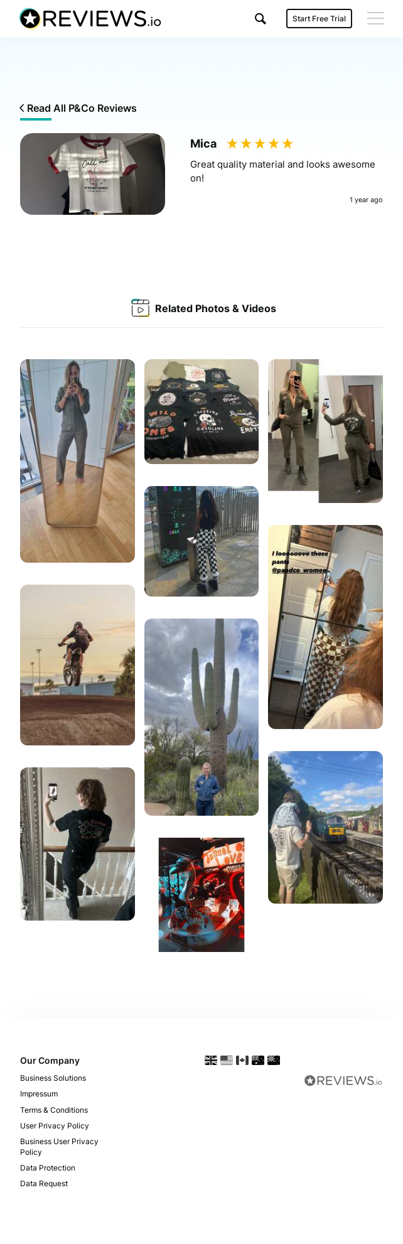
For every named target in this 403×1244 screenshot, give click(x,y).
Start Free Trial (319, 18)
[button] (260, 18)
